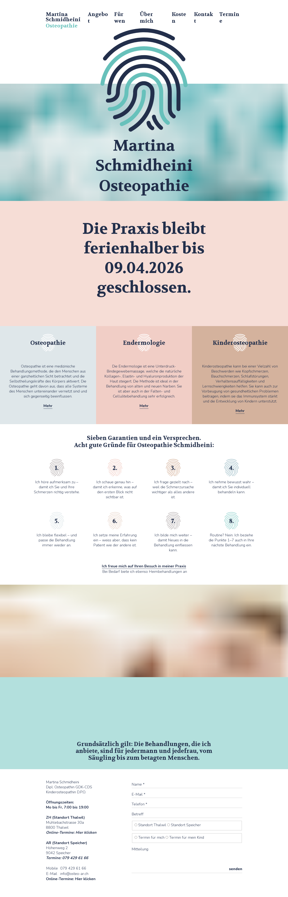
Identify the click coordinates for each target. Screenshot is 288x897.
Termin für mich (150, 837)
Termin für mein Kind (185, 837)
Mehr (47, 405)
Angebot (98, 17)
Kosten (179, 17)
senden (235, 868)
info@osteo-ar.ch (74, 873)
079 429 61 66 (73, 868)
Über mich (146, 17)
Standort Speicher (184, 824)
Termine (229, 17)
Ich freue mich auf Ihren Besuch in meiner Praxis (144, 566)
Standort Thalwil (151, 824)
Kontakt (203, 17)
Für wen (119, 17)
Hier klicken (85, 832)
